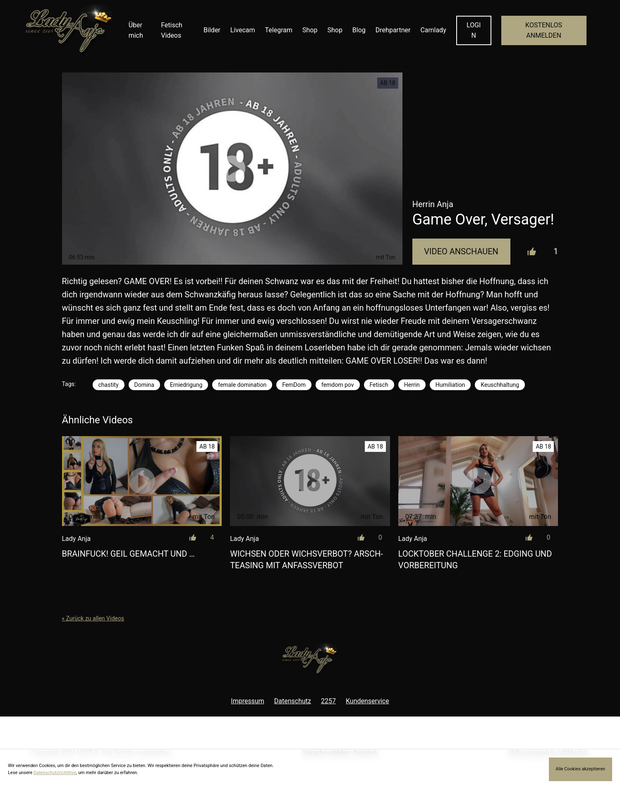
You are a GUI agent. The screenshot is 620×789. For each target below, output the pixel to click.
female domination (242, 384)
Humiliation (450, 384)
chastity (108, 384)
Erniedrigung (186, 384)
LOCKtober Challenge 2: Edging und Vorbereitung (475, 559)
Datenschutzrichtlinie (55, 772)
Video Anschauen (461, 251)
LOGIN (474, 30)
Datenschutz (292, 701)
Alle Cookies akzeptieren (580, 769)
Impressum (247, 701)
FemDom (294, 384)
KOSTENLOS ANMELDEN (543, 30)
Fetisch (379, 384)
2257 (328, 701)
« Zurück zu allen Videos (93, 618)
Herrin (412, 384)
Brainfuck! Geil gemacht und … (128, 554)
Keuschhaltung (500, 384)
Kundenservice (367, 701)
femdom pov (337, 384)
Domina (144, 384)
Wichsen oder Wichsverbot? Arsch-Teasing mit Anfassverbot (306, 559)
